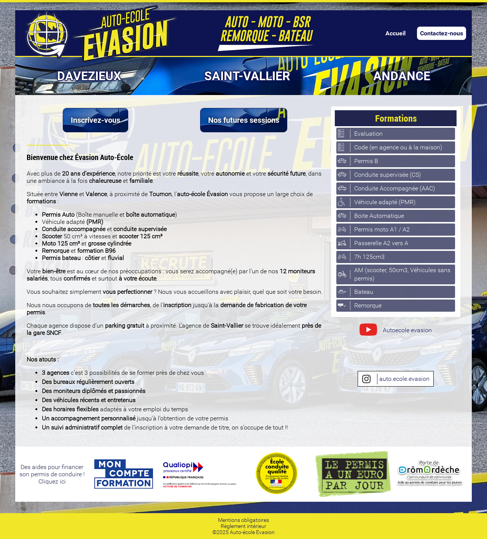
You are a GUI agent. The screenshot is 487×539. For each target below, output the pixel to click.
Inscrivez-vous (95, 120)
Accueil (395, 33)
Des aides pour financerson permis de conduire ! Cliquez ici (52, 474)
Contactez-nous (441, 33)
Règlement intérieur (243, 526)
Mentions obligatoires (243, 520)
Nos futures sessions (243, 120)
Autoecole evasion (395, 331)
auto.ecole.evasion (396, 379)
